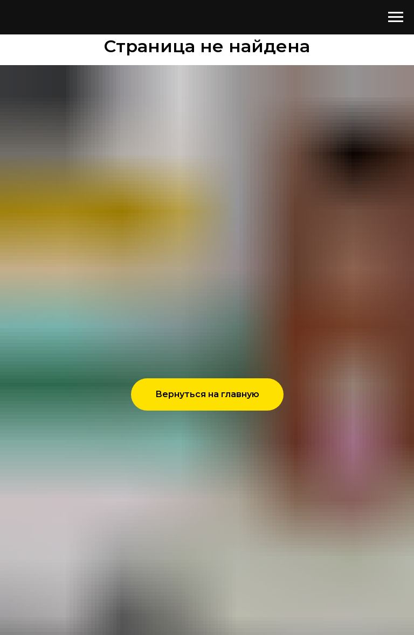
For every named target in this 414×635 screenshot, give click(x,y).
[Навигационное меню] (395, 17)
